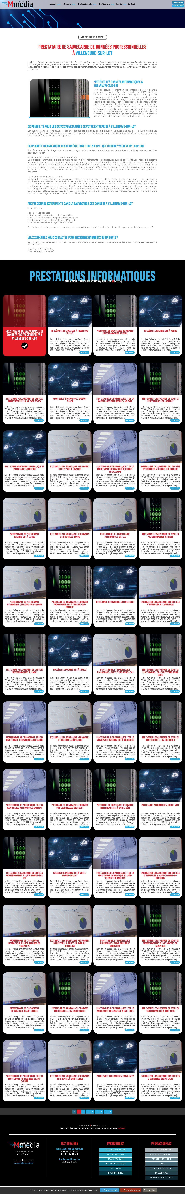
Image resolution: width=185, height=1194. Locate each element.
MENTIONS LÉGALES (68, 1128)
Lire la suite (84, 352)
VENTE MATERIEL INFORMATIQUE (115, 1164)
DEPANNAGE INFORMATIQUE (115, 1159)
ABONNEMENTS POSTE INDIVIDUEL (115, 1150)
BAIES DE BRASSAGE (161, 1173)
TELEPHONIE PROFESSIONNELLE (161, 1159)
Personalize (149, 1190)
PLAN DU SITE (110, 1128)
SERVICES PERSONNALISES (115, 1173)
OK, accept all (109, 1190)
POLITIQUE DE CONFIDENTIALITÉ (90, 1128)
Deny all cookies (131, 1190)
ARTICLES (121, 1128)
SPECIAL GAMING (115, 1168)
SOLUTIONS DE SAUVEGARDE (115, 1154)
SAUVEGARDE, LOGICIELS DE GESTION (161, 1178)
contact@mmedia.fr (23, 1163)
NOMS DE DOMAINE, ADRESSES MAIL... (161, 1154)
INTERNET (161, 1164)
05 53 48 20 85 (178, 2)
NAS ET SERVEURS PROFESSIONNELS (161, 1168)
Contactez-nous (178, 6)
